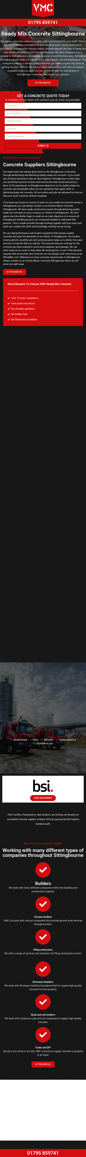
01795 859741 (43, 15)
